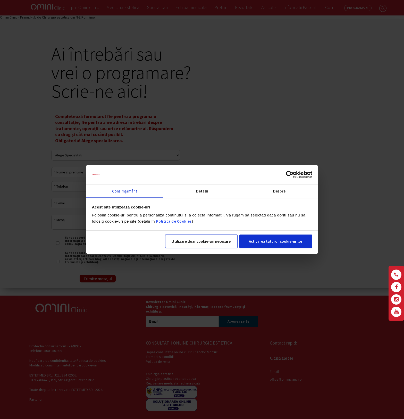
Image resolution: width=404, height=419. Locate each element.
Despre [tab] (279, 191)
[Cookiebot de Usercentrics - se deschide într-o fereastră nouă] (289, 174)
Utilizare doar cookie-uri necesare (201, 241)
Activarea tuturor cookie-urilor (275, 241)
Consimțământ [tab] (124, 191)
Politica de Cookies (174, 221)
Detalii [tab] (202, 191)
